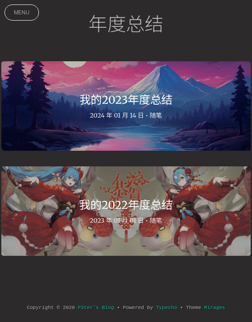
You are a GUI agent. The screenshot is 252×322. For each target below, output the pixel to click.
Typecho (166, 307)
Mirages (214, 307)
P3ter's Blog (96, 307)
